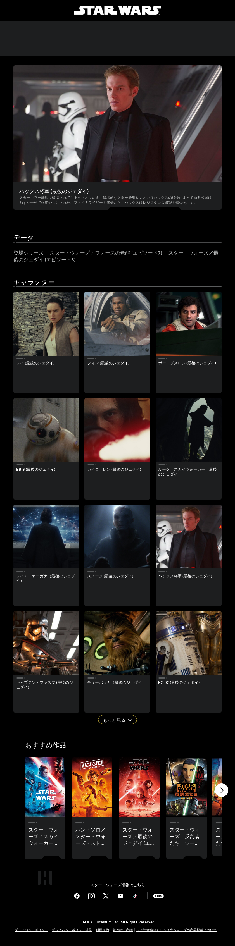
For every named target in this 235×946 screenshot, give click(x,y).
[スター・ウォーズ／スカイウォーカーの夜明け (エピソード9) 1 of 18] (45, 787)
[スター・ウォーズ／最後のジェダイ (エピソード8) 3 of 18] (139, 787)
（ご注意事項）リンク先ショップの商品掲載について (176, 931)
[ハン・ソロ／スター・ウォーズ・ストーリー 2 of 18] (92, 787)
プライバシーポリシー (31, 931)
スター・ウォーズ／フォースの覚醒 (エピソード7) (106, 252)
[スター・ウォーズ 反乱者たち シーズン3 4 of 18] (186, 787)
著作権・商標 (123, 931)
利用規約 (102, 931)
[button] (117, 719)
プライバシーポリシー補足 (72, 931)
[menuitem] (9, 10)
